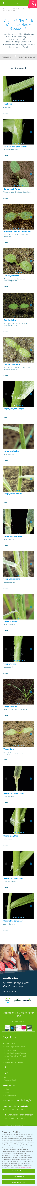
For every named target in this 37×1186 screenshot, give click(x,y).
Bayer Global (9, 1043)
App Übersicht (19, 1021)
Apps (6, 1077)
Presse (7, 1059)
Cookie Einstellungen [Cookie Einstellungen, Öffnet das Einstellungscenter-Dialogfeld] (18, 1171)
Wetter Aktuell (10, 1080)
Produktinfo (7, 57)
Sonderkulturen (10, 1095)
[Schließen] (34, 1129)
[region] (18, 1156)
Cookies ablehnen (18, 1177)
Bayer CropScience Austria (15, 1053)
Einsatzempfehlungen (27, 57)
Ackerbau (8, 1089)
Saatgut (7, 1092)
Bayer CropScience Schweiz (15, 1056)
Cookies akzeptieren (18, 1182)
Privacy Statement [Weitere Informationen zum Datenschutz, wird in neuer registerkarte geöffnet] (25, 1167)
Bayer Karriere (10, 1050)
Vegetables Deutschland (14, 1062)
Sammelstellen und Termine (15, 1109)
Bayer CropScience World (14, 1047)
